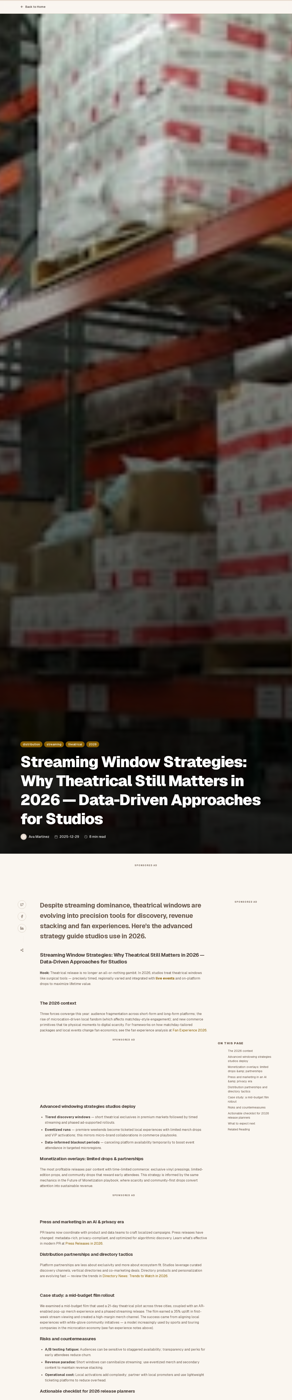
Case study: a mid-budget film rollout (248, 1099)
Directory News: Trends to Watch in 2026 (135, 1276)
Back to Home (33, 7)
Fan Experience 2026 (190, 1030)
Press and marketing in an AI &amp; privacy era (247, 1079)
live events (165, 978)
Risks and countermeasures (247, 1107)
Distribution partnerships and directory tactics (247, 1089)
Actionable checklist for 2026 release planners (248, 1115)
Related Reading (239, 1129)
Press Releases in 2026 (84, 1243)
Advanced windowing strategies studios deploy (249, 1059)
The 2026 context (240, 1051)
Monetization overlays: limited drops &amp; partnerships (248, 1069)
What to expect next (241, 1123)
